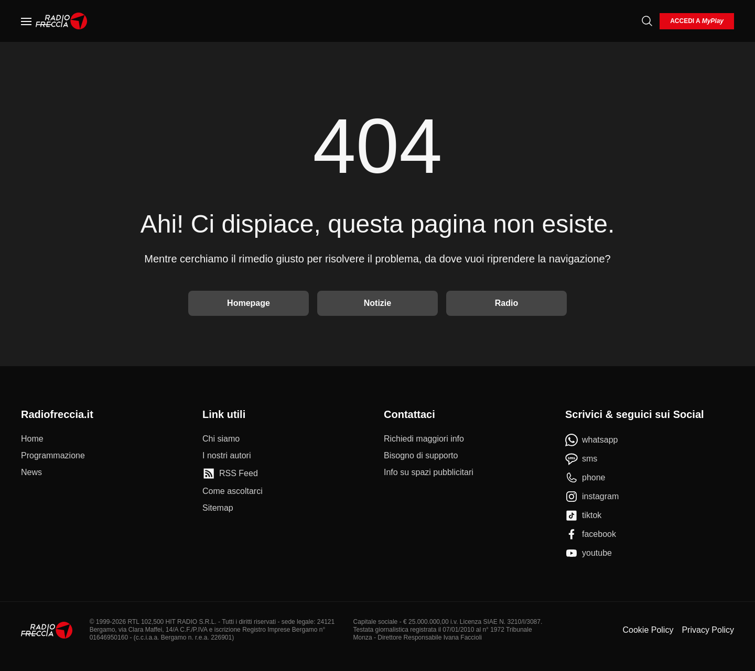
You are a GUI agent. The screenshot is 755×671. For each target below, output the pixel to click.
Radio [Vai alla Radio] (506, 303)
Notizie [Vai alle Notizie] (377, 303)
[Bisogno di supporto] (421, 455)
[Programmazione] (53, 455)
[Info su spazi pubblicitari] (428, 472)
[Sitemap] (217, 508)
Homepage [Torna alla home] (248, 303)
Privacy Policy (708, 629)
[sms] (581, 459)
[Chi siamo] (221, 439)
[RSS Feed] (230, 473)
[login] (697, 21)
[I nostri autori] (226, 455)
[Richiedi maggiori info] (424, 439)
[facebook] (590, 534)
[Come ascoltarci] (232, 491)
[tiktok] (583, 515)
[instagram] (592, 496)
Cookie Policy (647, 629)
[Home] (62, 21)
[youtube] (588, 553)
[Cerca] (647, 21)
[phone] (585, 477)
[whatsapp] (591, 440)
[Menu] (26, 20)
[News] (31, 472)
